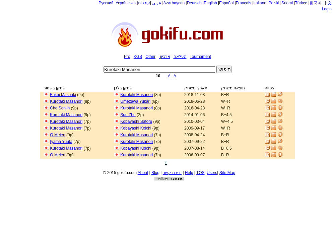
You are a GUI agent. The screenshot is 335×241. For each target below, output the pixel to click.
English (210, 3)
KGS (138, 56)
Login (327, 9)
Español (226, 3)
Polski (273, 3)
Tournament (200, 56)
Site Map (227, 171)
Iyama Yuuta (61, 141)
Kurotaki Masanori (136, 94)
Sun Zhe (127, 114)
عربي (156, 3)
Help (189, 171)
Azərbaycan (174, 3)
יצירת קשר (172, 171)
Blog (155, 171)
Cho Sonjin (60, 108)
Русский (106, 3)
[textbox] (159, 69)
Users (212, 171)
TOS (200, 171)
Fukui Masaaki (63, 94)
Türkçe (301, 3)
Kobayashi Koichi (135, 128)
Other (150, 56)
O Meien (57, 135)
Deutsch (194, 3)
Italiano (259, 3)
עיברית (144, 3)
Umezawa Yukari (135, 101)
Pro (127, 56)
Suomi (287, 3)
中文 (328, 3)
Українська (126, 3)
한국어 (316, 3)
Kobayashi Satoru (136, 121)
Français (243, 3)
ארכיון (165, 56)
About (143, 171)
